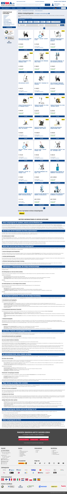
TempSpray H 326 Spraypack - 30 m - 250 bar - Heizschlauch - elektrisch (57, 106)
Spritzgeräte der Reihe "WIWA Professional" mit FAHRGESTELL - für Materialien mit (57, 194)
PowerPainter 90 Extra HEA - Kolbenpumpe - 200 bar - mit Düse (41, 61)
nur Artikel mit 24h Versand (56, 21)
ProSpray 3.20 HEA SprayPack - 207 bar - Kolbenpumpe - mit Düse (25, 61)
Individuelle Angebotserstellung (31, 8)
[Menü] (13, 30)
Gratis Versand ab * (21, 1)
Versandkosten (22, 454)
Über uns (37, 450)
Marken (13, 8)
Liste (59, 25)
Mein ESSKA (22, 453)
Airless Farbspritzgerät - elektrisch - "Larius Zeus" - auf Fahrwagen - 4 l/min (57, 150)
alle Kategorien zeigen (9, 27)
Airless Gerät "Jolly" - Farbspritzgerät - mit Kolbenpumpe (41, 83)
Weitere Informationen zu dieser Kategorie (25, 18)
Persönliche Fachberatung (39, 1)
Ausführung (30, 21)
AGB (53, 451)
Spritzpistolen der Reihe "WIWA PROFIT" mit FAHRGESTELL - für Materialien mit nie (42, 194)
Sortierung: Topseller (22, 25)
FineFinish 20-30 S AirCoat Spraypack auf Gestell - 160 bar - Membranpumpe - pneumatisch (56, 40)
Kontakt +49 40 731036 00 (60, 1)
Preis (20, 21)
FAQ (20, 450)
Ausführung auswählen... (58, 72)
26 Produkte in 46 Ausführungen (42, 14)
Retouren (21, 456)
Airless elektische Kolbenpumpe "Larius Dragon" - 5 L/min (41, 172)
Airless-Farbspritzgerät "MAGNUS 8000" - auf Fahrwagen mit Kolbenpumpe (25, 39)
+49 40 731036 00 (5, 450)
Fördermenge (43, 21)
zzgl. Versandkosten (39, 47)
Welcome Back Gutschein (24, 451)
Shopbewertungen (23, 455)
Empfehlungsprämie (23, 452)
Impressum (54, 450)
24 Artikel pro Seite (41, 25)
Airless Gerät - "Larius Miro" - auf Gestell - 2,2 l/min (41, 39)
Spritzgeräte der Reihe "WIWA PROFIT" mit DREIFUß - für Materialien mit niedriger (25, 194)
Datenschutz (54, 453)
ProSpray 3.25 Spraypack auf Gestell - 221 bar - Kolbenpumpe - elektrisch (25, 106)
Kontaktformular (4, 463)
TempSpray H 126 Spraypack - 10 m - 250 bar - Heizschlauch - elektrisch (41, 106)
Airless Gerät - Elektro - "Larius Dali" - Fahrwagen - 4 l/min (41, 150)
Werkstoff (48, 21)
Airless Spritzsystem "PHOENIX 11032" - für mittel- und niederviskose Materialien (57, 61)
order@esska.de (4, 462)
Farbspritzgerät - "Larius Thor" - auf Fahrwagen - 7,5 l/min (24, 172)
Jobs (37, 452)
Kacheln (62, 25)
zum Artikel (25, 49)
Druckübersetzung (37, 21)
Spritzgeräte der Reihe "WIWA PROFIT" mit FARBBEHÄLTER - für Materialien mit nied (57, 172)
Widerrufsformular (55, 452)
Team (37, 451)
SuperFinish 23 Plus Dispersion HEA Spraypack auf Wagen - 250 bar (56, 128)
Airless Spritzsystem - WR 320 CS (24, 83)
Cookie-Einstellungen (56, 454)
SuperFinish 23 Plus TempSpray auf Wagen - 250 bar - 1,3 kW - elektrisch (25, 128)
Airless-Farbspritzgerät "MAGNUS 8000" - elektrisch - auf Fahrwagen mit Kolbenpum (57, 83)
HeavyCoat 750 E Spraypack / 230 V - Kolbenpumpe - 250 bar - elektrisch (40, 128)
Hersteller (25, 21)
